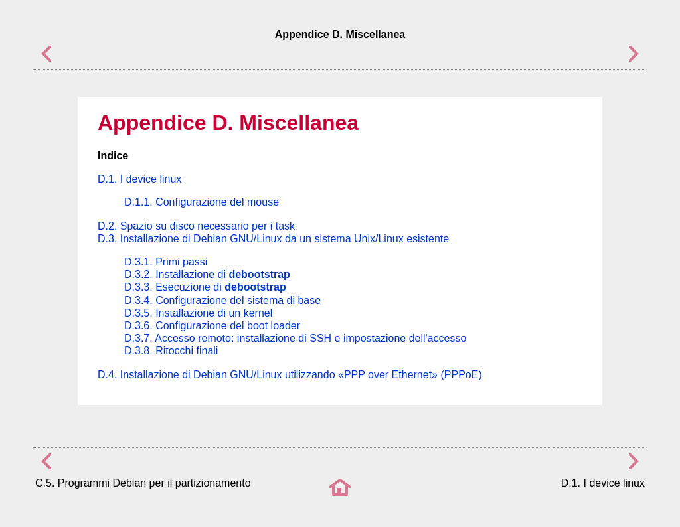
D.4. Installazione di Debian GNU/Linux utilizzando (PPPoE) (290, 374)
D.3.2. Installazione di (207, 274)
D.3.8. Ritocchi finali (171, 350)
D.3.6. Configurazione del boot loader (212, 325)
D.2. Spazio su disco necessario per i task (196, 226)
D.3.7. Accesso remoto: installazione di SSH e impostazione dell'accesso (295, 338)
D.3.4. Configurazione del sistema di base (222, 300)
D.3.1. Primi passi (165, 261)
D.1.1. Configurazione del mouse (201, 202)
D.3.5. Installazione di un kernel (198, 313)
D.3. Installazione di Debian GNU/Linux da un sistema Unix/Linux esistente (273, 238)
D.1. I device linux (139, 179)
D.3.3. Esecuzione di (205, 287)
